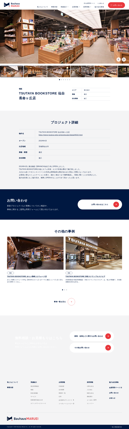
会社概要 (61, 389)
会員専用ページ (90, 3)
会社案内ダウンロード (66, 400)
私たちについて (42, 7)
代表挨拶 (61, 386)
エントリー (90, 403)
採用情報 (86, 7)
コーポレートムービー (66, 403)
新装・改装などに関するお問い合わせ (88, 336)
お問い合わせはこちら (99, 204)
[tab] (59, 79)
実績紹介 (64, 7)
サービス (33, 396)
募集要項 (89, 396)
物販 (32, 389)
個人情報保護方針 (117, 427)
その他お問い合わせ (82, 348)
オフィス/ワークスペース (38, 403)
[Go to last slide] (118, 59)
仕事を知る (90, 386)
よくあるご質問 (92, 400)
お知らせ (101, 3)
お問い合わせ (117, 5)
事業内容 (54, 7)
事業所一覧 (62, 393)
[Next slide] (124, 59)
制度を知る (90, 393)
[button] (11, 71)
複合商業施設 (35, 386)
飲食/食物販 (34, 393)
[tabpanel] (35, 260)
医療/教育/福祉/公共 (37, 400)
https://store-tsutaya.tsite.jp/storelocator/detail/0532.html (61, 135)
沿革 (60, 396)
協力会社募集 (99, 7)
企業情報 (75, 7)
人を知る (89, 389)
